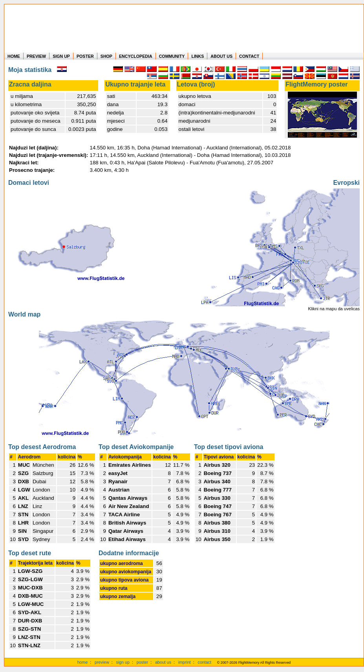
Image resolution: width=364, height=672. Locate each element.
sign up (123, 662)
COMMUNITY (172, 56)
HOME (13, 56)
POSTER (85, 56)
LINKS (197, 56)
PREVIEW (36, 56)
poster (142, 662)
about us (163, 662)
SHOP (106, 56)
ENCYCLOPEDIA (135, 56)
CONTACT (249, 56)
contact (204, 662)
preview (102, 662)
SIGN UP (61, 56)
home (82, 662)
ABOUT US (221, 56)
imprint (184, 662)
